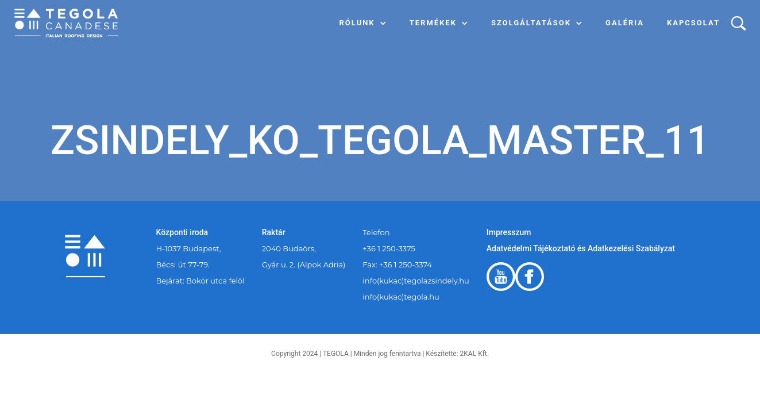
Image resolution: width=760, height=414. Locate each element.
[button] (363, 23)
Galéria (624, 22)
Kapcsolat (693, 22)
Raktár (274, 232)
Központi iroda (182, 232)
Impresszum (509, 232)
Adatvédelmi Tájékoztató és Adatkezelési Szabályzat (581, 248)
